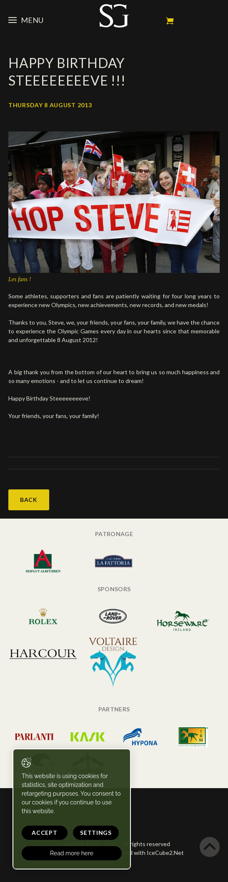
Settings (96, 832)
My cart (169, 21)
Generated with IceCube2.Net (144, 852)
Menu (25, 20)
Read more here (71, 853)
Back (29, 499)
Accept (44, 832)
